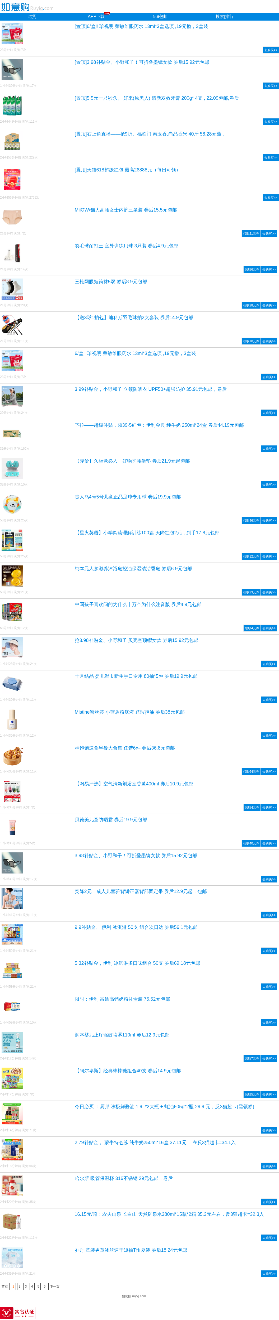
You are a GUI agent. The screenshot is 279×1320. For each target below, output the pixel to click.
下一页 (54, 1286)
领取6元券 (252, 269)
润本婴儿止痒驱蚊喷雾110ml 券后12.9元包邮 (122, 1035)
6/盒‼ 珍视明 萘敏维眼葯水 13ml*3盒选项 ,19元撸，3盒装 (135, 353)
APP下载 (96, 16)
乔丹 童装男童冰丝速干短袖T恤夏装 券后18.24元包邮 (131, 1250)
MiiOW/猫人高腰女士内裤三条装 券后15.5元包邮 (126, 210)
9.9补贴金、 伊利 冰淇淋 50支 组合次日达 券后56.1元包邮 (136, 927)
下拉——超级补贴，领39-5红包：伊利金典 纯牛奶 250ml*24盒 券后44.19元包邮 (159, 425)
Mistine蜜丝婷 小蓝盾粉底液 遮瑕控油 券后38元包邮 (130, 712)
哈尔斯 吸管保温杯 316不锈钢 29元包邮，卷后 (124, 1178)
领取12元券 (251, 556)
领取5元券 (252, 1094)
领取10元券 (251, 341)
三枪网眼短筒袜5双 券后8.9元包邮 (111, 281)
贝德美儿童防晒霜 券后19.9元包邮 (111, 819)
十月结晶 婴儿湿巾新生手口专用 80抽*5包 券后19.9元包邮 (136, 676)
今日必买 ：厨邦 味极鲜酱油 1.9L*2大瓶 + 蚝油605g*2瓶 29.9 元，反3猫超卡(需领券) (164, 1106)
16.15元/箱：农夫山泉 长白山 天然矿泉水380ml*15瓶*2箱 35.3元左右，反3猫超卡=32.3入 (169, 1214)
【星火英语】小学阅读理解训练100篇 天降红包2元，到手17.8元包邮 (147, 532)
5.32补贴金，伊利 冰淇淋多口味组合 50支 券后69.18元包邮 (137, 963)
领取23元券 (251, 592)
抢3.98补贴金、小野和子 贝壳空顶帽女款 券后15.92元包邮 (136, 640)
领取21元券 (251, 234)
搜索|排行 (225, 16)
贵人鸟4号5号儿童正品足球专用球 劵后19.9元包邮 (128, 497)
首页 (5, 1286)
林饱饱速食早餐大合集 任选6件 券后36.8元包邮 (125, 748)
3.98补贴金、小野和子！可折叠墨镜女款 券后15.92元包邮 (136, 855)
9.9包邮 (160, 16)
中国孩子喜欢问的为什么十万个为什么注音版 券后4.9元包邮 (138, 604)
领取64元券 (251, 772)
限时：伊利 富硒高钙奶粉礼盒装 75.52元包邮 (122, 999)
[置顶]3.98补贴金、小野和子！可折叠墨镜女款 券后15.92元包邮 (142, 62)
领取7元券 (252, 1058)
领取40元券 (251, 843)
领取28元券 (251, 305)
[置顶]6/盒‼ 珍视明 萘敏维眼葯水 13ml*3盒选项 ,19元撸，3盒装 (141, 26)
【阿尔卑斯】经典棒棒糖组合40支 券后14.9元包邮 (128, 1070)
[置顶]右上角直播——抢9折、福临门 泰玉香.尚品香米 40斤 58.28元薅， (150, 134)
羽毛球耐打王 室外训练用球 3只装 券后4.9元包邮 (126, 245)
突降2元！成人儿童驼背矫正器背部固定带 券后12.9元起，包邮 (141, 891)
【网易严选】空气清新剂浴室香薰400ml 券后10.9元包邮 (134, 783)
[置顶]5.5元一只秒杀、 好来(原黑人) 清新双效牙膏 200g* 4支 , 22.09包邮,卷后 (157, 98)
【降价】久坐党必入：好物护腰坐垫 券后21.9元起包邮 (132, 461)
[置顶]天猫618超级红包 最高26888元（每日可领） (128, 169)
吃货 (32, 16)
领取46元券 (251, 520)
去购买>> (270, 50)
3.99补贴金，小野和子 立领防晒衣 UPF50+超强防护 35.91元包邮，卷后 (151, 389)
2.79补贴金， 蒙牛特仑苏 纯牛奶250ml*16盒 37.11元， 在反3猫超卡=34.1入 (155, 1142)
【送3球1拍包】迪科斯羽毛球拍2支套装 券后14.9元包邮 (134, 317)
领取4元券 (252, 628)
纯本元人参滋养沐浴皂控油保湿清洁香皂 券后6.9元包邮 (133, 568)
